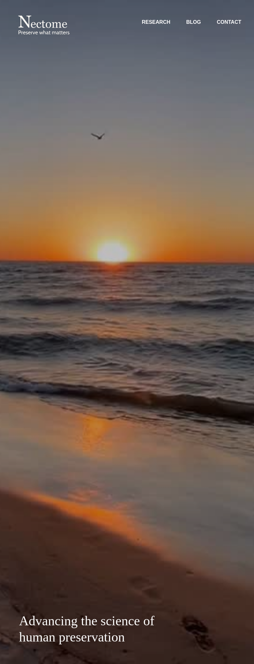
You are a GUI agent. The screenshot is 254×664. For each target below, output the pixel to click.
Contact (229, 22)
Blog (193, 22)
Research (156, 22)
